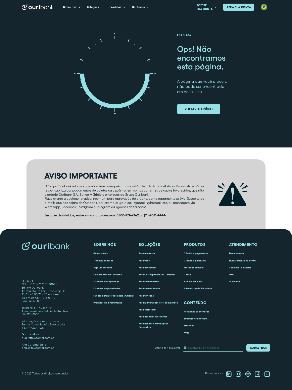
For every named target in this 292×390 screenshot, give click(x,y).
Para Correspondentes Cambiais (157, 274)
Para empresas (147, 253)
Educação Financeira (195, 318)
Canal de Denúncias (240, 267)
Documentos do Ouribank (107, 274)
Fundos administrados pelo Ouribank (113, 295)
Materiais (189, 325)
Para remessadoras (149, 288)
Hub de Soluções (193, 281)
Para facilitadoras (149, 281)
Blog (186, 332)
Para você (144, 260)
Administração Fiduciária (198, 288)
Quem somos (100, 253)
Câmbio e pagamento (196, 253)
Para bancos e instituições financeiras (153, 325)
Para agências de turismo (153, 316)
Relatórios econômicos (196, 311)
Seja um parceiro (102, 267)
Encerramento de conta (242, 260)
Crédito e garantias (195, 260)
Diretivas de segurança (106, 281)
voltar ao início (199, 109)
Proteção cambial (194, 267)
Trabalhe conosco (103, 260)
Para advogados (148, 267)
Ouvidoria (234, 281)
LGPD (232, 274)
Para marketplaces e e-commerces (158, 302)
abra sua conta (238, 7)
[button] (72, 7)
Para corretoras (148, 309)
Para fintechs (146, 295)
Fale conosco (236, 253)
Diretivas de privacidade (107, 288)
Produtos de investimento (107, 302)
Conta (187, 274)
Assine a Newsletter (167, 347)
